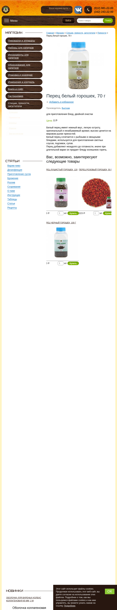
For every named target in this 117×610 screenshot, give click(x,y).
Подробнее (69, 605)
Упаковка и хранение (20, 74)
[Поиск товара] (95, 20)
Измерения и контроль (21, 81)
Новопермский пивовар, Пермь (6, 10)
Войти (68, 20)
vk (78, 10)
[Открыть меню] (11, 20)
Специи (13, 113)
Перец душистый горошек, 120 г (60, 171)
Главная (50, 33)
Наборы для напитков (21, 47)
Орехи (12, 132)
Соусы (13, 126)
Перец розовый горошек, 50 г (95, 170)
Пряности (14, 119)
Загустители (16, 139)
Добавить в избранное (61, 102)
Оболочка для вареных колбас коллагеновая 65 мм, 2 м (23, 599)
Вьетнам (66, 108)
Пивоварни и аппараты (21, 40)
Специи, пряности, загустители (19, 105)
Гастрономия (15, 96)
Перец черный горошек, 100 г (59, 223)
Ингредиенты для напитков (18, 56)
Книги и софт (15, 89)
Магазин (60, 33)
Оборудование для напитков (19, 66)
